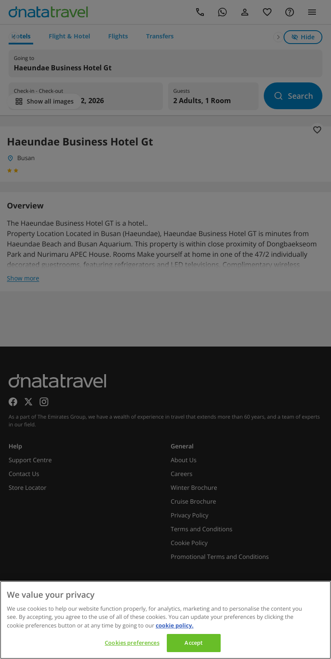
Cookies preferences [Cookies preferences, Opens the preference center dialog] (132, 642)
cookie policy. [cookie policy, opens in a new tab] (175, 625)
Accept (193, 642)
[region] (165, 620)
